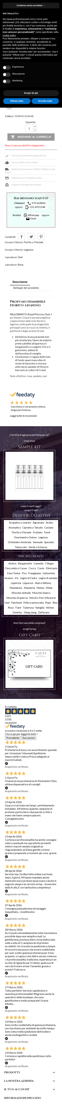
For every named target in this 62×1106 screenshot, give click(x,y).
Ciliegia (49, 563)
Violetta (17, 612)
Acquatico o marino (20, 522)
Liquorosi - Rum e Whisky (37, 582)
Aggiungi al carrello (31, 137)
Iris (16, 577)
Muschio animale (21, 592)
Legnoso (28, 249)
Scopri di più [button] (31, 93)
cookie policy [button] (9, 35)
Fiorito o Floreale (33, 242)
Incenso (8, 577)
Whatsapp (31, 215)
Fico (24, 573)
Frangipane (34, 573)
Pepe (48, 602)
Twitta (31, 236)
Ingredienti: (11, 257)
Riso (55, 602)
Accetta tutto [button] (45, 101)
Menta (40, 587)
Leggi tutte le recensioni (23, 415)
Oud (20, 257)
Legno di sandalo (48, 577)
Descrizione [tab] (20, 282)
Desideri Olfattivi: (14, 242)
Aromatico (15, 527)
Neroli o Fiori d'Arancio (42, 597)
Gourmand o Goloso (25, 537)
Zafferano (43, 612)
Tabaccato (21, 547)
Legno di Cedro (28, 577)
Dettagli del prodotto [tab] (26, 288)
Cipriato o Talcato (32, 527)
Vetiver (50, 607)
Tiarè (18, 607)
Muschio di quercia (17, 597)
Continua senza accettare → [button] (31, 5)
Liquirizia (16, 582)
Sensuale (38, 542)
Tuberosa (28, 607)
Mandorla (29, 587)
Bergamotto (25, 563)
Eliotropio (51, 568)
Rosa (20, 264)
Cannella (38, 563)
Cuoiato (48, 527)
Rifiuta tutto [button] (16, 101)
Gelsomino (49, 573)
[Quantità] (29, 128)
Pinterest (41, 236)
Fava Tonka (13, 573)
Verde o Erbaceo (37, 547)
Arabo (49, 522)
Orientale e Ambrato (19, 542)
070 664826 (36, 203)
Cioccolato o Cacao (16, 568)
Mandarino (16, 587)
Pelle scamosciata (33, 602)
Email (31, 219)
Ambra (12, 563)
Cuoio (41, 568)
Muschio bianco (41, 592)
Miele (49, 587)
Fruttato (37, 532)
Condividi (21, 236)
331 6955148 (35, 207)
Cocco (32, 568)
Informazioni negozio (22, 1098)
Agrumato (38, 522)
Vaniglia (39, 607)
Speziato (49, 542)
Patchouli (16, 602)
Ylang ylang (30, 612)
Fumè (47, 532)
